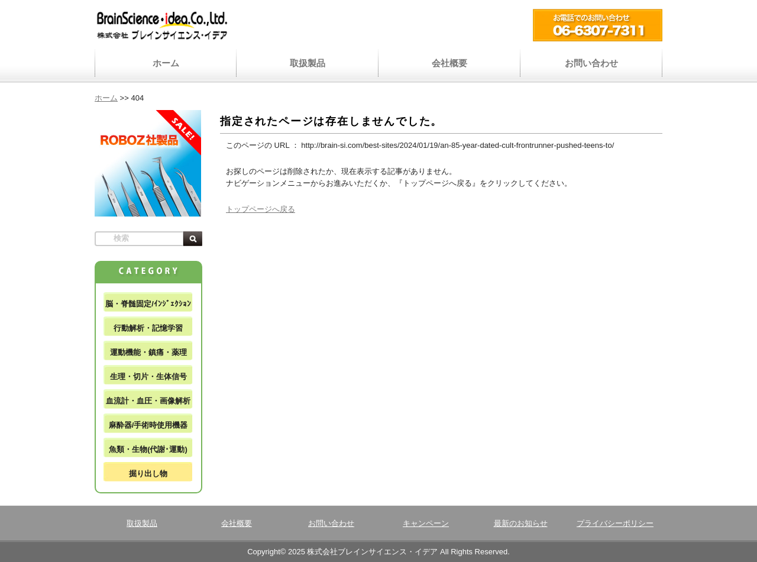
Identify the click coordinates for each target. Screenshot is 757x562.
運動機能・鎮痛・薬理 (148, 352)
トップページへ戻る (260, 209)
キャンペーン (426, 523)
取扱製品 (307, 63)
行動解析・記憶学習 (148, 328)
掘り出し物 (148, 473)
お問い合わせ (591, 63)
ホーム (166, 63)
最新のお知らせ (521, 523)
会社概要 (449, 63)
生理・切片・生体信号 (148, 376)
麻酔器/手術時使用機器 (148, 425)
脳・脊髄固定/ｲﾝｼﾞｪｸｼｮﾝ (148, 303)
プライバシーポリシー (615, 523)
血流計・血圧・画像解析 (148, 400)
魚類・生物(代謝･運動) (148, 449)
